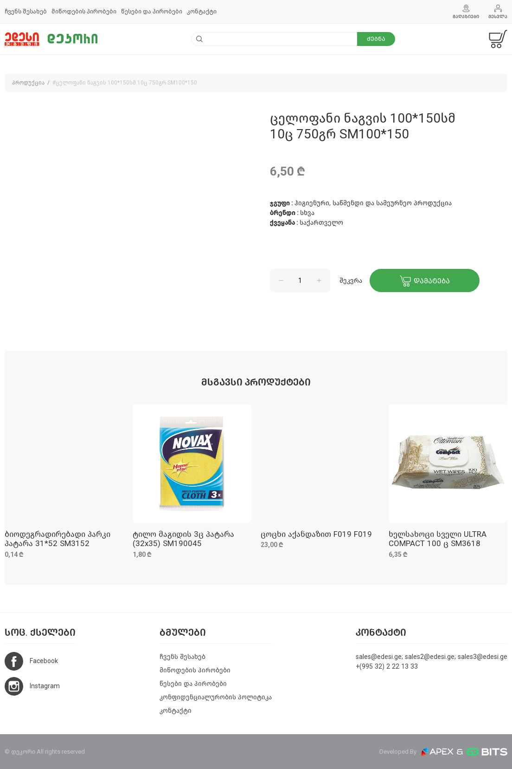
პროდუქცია (28, 82)
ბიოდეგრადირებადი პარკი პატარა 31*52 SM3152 (57, 538)
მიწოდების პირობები (83, 11)
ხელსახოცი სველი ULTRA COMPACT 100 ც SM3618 (437, 538)
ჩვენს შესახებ (26, 11)
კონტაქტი (202, 11)
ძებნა (376, 38)
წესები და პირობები (151, 11)
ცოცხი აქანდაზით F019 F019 (316, 534)
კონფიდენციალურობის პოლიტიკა (216, 697)
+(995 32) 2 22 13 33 (387, 667)
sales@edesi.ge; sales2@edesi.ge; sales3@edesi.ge (431, 657)
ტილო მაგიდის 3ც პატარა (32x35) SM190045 (183, 538)
